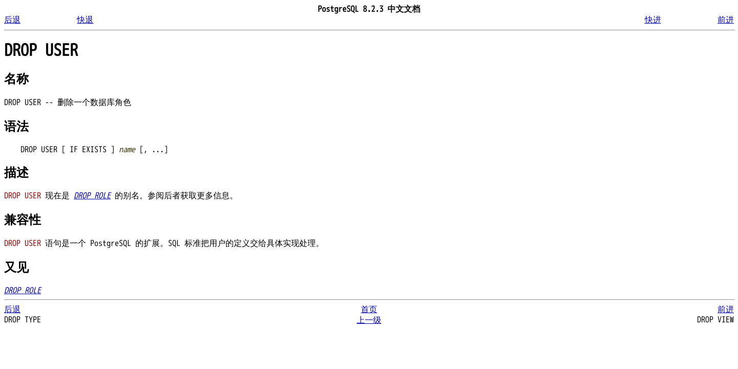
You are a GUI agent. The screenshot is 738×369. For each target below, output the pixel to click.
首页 (369, 309)
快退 (85, 20)
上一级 (369, 320)
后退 (12, 20)
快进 (653, 20)
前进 (725, 20)
